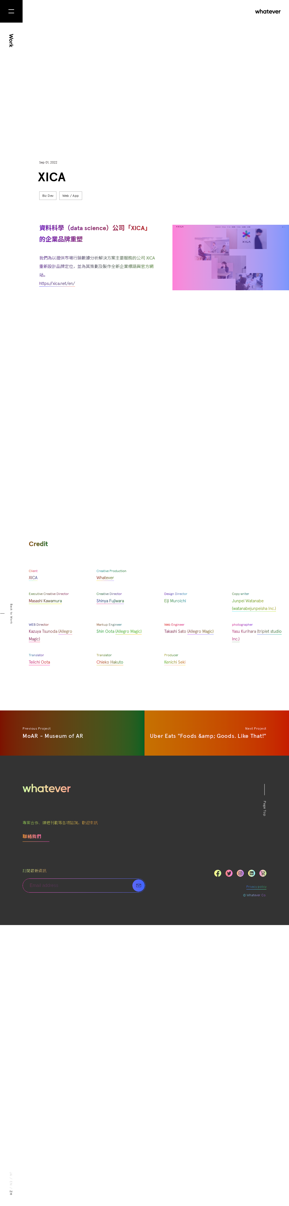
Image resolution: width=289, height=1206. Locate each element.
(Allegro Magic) (200, 913)
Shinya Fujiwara (110, 882)
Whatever (105, 859)
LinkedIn (262, 1154)
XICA (33, 859)
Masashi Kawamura (45, 882)
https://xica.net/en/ (57, 284)
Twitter (229, 1154)
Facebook (217, 1154)
